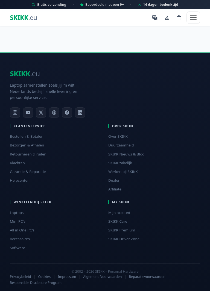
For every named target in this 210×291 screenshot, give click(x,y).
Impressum (67, 276)
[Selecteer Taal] (154, 17)
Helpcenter (19, 180)
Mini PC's (17, 221)
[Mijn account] (166, 17)
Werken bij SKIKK (123, 171)
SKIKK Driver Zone (123, 238)
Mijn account (119, 212)
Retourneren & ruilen (28, 154)
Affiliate (114, 189)
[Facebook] (67, 112)
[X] (41, 112)
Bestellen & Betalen (26, 136)
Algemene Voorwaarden (102, 276)
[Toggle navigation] (193, 17)
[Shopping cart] (178, 17)
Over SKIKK (118, 136)
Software (17, 247)
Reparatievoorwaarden (147, 276)
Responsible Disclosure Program (36, 282)
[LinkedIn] (80, 112)
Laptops (17, 212)
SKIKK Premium (121, 230)
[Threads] (54, 112)
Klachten (17, 162)
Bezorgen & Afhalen (27, 145)
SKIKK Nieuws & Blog (126, 154)
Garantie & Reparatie (28, 171)
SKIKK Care (117, 221)
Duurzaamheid (121, 145)
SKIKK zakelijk (120, 162)
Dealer (114, 180)
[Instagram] (15, 112)
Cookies (44, 276)
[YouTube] (28, 112)
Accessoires (20, 238)
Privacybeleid (20, 276)
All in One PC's (22, 230)
